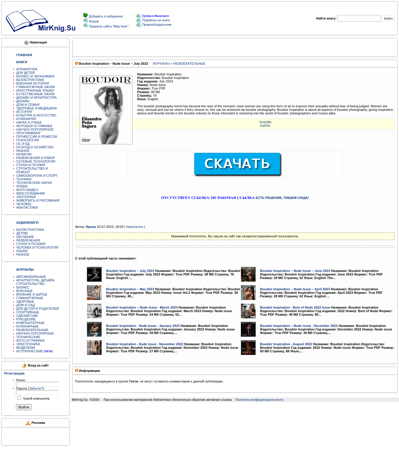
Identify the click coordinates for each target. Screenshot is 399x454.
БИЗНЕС (23, 287)
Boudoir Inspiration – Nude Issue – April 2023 (295, 289)
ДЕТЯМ (21, 233)
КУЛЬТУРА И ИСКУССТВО (36, 115)
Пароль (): (30, 388)
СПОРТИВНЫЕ (27, 312)
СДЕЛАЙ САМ (27, 315)
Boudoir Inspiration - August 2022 (286, 344)
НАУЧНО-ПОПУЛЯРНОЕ (35, 129)
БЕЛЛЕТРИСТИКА (30, 80)
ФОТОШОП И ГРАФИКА (34, 126)
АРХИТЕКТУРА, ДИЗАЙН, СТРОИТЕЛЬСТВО (35, 282)
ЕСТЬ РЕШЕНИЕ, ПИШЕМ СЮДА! (282, 198)
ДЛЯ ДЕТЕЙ (25, 72)
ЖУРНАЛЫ (161, 63)
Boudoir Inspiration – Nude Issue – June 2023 (295, 271)
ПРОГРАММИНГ (28, 133)
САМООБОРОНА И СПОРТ (37, 175)
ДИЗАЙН (23, 101)
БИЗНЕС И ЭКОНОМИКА (35, 76)
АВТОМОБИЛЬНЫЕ (31, 276)
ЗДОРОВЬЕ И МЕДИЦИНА (36, 108)
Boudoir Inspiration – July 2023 (130, 271)
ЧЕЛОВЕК (24, 204)
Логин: (21, 380)
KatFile (265, 125)
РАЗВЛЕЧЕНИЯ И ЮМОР (35, 158)
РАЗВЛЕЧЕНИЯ (28, 240)
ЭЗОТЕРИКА (26, 197)
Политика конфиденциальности (259, 399)
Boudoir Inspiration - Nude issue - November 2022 (144, 344)
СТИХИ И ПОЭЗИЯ (30, 165)
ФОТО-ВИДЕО (27, 190)
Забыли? (36, 388)
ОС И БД (23, 143)
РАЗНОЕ (22, 151)
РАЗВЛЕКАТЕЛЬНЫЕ (32, 330)
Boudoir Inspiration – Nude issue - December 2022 (299, 325)
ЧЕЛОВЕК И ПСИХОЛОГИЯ (37, 247)
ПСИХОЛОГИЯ (27, 140)
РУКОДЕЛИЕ (26, 319)
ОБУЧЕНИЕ (25, 237)
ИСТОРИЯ (24, 112)
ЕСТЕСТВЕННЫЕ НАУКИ (35, 94)
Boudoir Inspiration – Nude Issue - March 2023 (142, 307)
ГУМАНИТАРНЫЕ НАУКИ (35, 87)
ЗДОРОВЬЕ (25, 301)
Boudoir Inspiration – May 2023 (130, 289)
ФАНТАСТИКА (27, 207)
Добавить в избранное (105, 16)
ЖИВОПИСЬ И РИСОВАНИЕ (38, 200)
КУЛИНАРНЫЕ (27, 326)
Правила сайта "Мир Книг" (108, 26)
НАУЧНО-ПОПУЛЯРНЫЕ (35, 333)
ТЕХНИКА (23, 179)
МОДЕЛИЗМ (25, 347)
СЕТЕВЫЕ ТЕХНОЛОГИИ (35, 161)
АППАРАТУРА (26, 69)
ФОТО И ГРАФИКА (30, 340)
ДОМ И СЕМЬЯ (27, 104)
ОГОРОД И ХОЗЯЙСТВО (35, 147)
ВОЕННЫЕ (24, 291)
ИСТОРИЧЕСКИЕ (29, 351)
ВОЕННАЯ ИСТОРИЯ (32, 83)
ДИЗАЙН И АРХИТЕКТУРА (36, 97)
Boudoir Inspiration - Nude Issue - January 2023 (143, 325)
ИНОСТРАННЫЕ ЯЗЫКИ (35, 90)
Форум (93, 21)
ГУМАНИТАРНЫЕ (29, 298)
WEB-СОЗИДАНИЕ (30, 193)
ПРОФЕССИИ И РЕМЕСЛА (36, 136)
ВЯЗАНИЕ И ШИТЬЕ (31, 294)
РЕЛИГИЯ (24, 154)
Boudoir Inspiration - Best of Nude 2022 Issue (295, 307)
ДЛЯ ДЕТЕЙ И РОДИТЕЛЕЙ (37, 308)
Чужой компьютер (36, 398)
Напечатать (134, 226)
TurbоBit (265, 122)
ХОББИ (21, 186)
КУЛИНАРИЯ (26, 119)
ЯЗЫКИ (22, 251)
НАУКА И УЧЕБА (29, 122)
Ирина (91, 226)
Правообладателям (153, 24)
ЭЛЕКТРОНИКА (28, 344)
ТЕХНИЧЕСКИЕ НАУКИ (34, 182)
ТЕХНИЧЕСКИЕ (28, 337)
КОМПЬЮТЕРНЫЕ (30, 323)
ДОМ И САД (25, 305)
